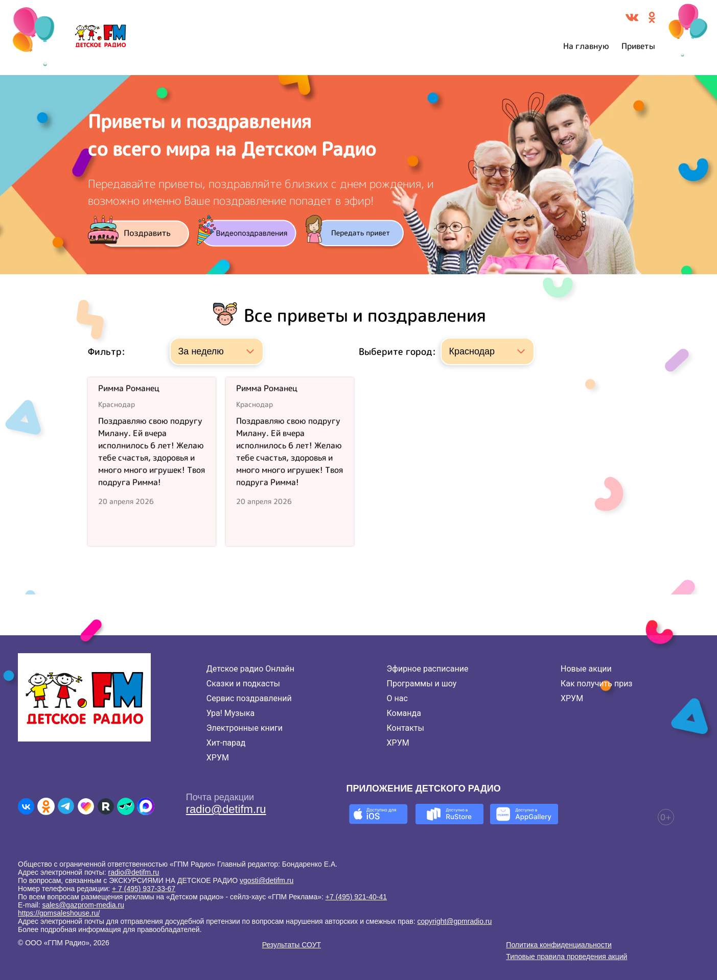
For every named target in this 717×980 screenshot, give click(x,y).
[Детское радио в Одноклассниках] (46, 806)
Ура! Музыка (230, 713)
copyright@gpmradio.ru (455, 921)
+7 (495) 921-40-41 (356, 897)
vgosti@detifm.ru (266, 880)
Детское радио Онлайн (250, 669)
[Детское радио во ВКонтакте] (26, 806)
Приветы (638, 46)
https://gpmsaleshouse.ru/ (59, 913)
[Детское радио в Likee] (86, 806)
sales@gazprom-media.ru (83, 905)
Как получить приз (597, 683)
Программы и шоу (422, 683)
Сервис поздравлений (249, 698)
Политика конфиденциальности (559, 945)
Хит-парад (226, 743)
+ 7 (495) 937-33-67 (143, 889)
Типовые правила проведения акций (566, 956)
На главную (586, 46)
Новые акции (586, 669)
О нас (397, 698)
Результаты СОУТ (291, 945)
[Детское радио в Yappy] (126, 806)
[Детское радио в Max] (145, 806)
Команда (404, 713)
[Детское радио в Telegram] (66, 806)
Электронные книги (244, 728)
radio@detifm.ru (226, 809)
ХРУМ (217, 757)
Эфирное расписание (428, 669)
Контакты (405, 728)
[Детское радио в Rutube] (106, 806)
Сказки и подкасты (243, 683)
